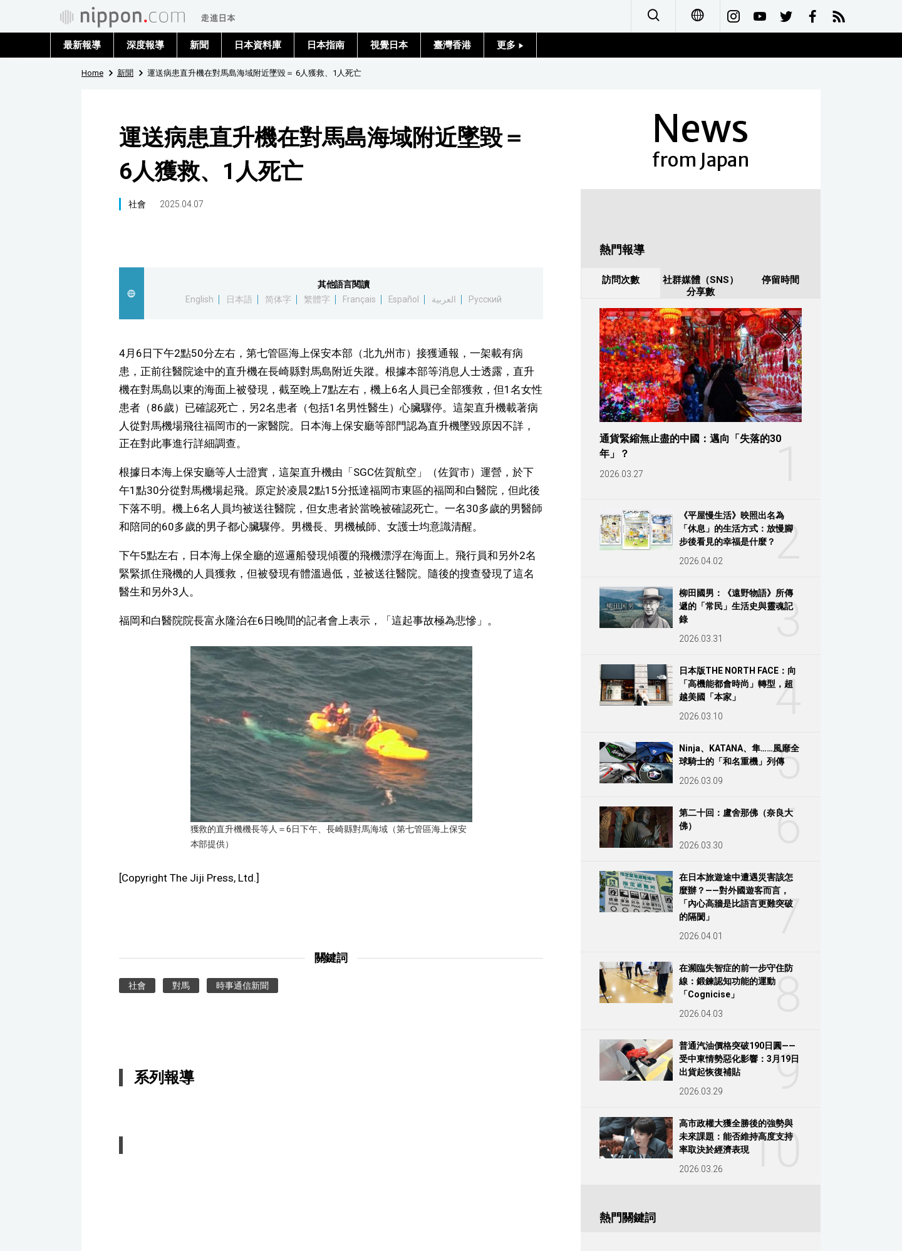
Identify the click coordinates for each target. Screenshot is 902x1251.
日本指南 (326, 45)
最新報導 (82, 45)
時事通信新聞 (242, 986)
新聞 (199, 45)
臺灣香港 (452, 45)
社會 (137, 204)
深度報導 (145, 45)
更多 (510, 45)
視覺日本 (389, 45)
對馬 (181, 986)
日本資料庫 (257, 45)
